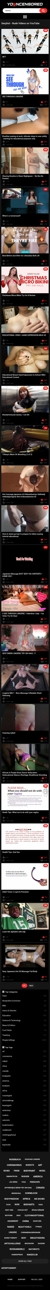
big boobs (24, 1145)
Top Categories (11, 992)
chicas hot (23, 1210)
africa (24, 1091)
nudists (24, 1115)
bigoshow (29, 1243)
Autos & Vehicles (24, 1011)
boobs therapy (10, 1238)
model (42, 1171)
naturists (24, 1120)
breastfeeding (37, 1238)
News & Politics (24, 1025)
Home (10, 1279)
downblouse (31, 1193)
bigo (19, 1215)
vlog (8, 1205)
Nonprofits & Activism (24, 1001)
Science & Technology (24, 1020)
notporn (8, 1215)
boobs (7, 1171)
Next (31, 986)
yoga (23, 1182)
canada (24, 1071)
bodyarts (24, 1086)
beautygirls (24, 1105)
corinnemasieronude (30, 1232)
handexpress (17, 1255)
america (24, 1081)
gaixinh (41, 1243)
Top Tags (9, 1047)
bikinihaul (16, 1193)
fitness (38, 1227)
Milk (24, 1006)
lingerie (13, 1232)
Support (22, 1279)
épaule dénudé (38, 1210)
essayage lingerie (32, 1159)
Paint (24, 996)
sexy (24, 1140)
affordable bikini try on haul (18, 1188)
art (24, 1051)
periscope (35, 1182)
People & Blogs (24, 1040)
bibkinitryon (12, 1176)
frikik (17, 1171)
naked (24, 1061)
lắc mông (13, 1182)
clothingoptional (24, 1135)
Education (24, 1015)
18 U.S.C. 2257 (37, 1279)
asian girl (37, 1221)
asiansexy (24, 1110)
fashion (25, 1176)
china (24, 1066)
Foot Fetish (24, 1030)
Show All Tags (25, 1261)
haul (40, 1205)
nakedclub (32, 1255)
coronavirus (24, 1056)
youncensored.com (22, 1286)
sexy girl (9, 1210)
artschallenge (24, 1100)
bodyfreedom (24, 1125)
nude (17, 1204)
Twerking (24, 1035)
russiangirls (24, 1096)
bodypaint (24, 1076)
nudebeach (24, 1130)
